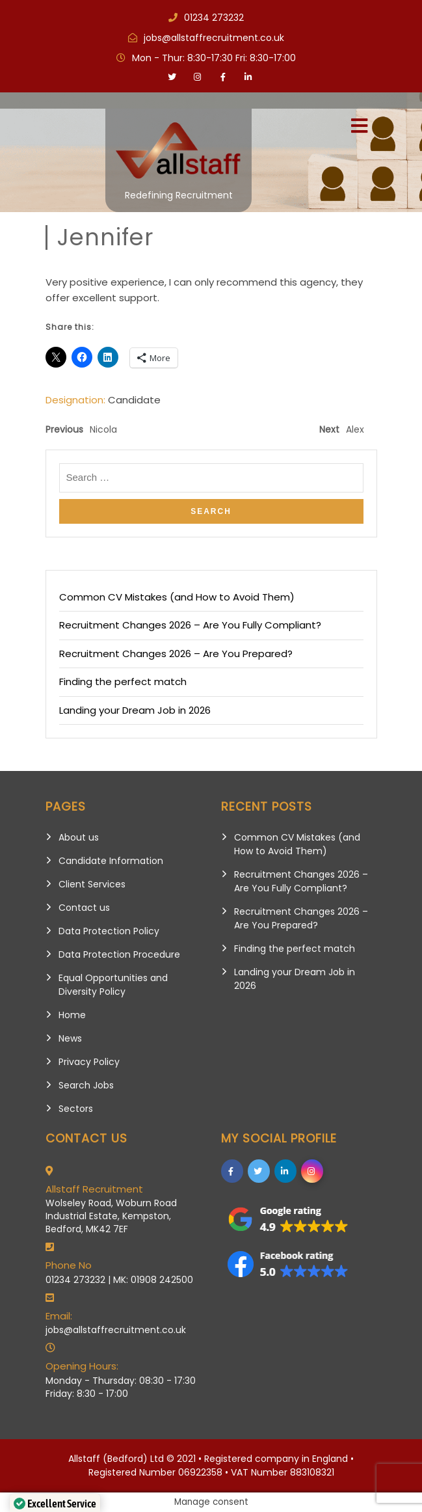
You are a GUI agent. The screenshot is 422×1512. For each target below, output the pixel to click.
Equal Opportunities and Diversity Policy (113, 984)
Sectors (76, 1108)
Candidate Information (111, 860)
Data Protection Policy (109, 931)
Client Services (92, 884)
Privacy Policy (89, 1061)
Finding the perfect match (123, 681)
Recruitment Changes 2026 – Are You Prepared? (176, 653)
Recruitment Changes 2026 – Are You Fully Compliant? (190, 625)
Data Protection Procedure (119, 954)
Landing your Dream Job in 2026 (135, 710)
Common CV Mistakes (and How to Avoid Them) (177, 597)
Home (72, 1014)
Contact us (84, 907)
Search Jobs (86, 1085)
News (70, 1038)
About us (79, 837)
